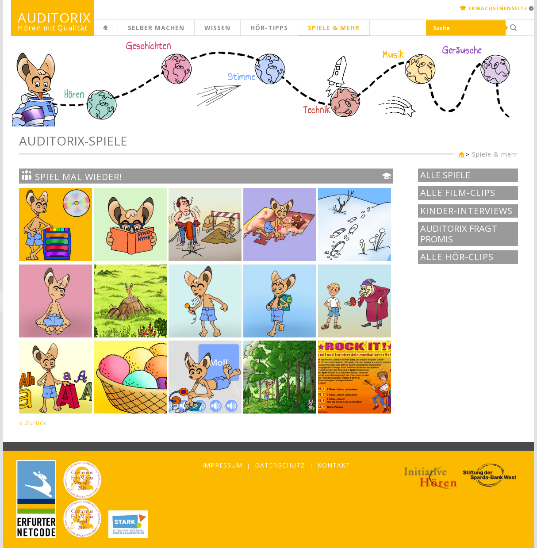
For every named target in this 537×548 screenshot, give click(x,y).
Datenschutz (280, 465)
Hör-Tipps (269, 27)
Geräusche (462, 50)
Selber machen (156, 27)
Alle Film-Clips (457, 193)
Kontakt (334, 465)
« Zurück (33, 422)
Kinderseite (118, 32)
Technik (317, 110)
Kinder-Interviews (466, 211)
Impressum (222, 465)
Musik (393, 54)
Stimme (241, 76)
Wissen (217, 27)
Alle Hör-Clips (457, 257)
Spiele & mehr (334, 27)
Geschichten (148, 47)
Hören (74, 94)
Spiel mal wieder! (71, 176)
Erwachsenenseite (497, 8)
